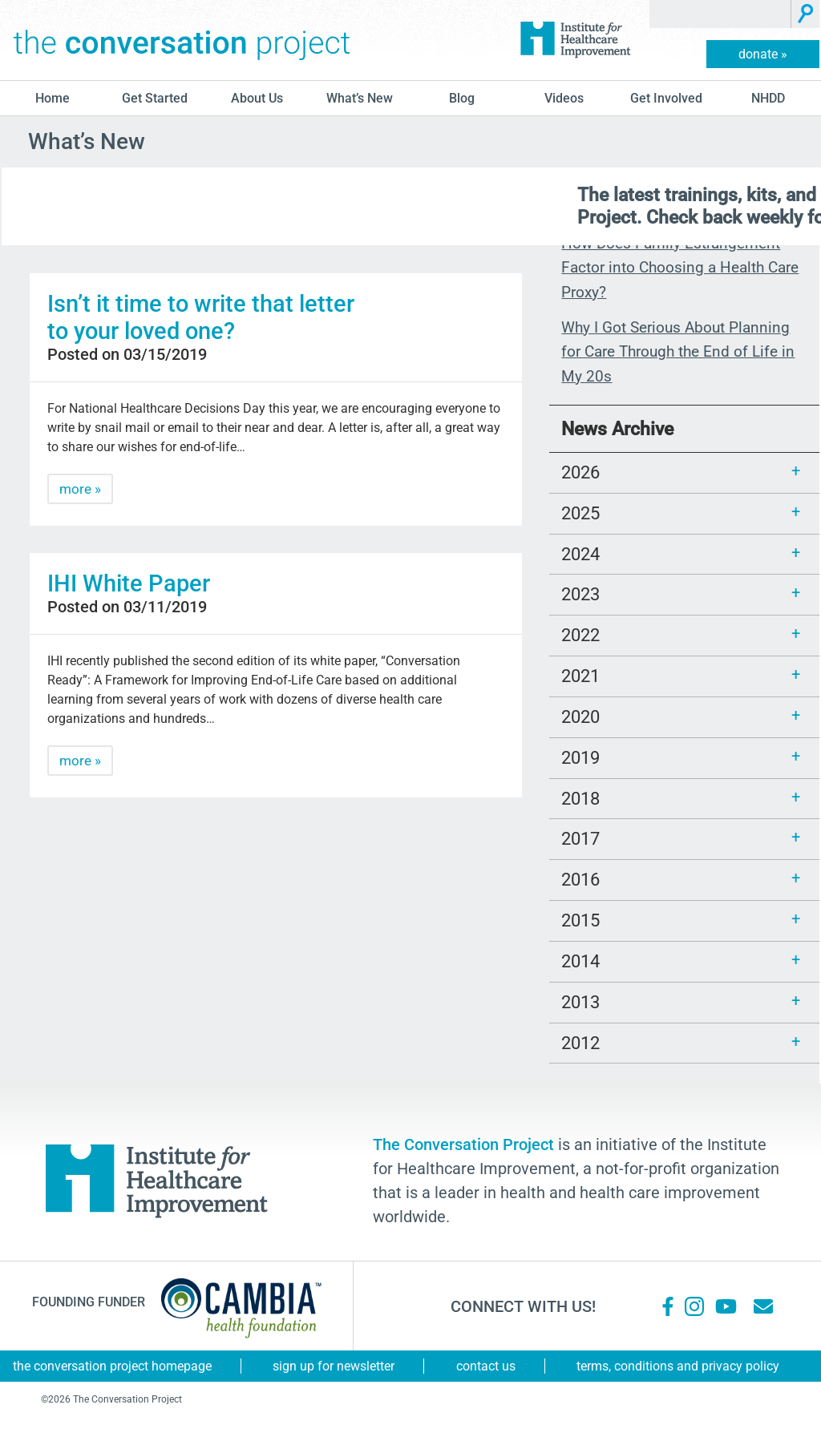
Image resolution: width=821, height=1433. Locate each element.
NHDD (768, 98)
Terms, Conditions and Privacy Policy (677, 1366)
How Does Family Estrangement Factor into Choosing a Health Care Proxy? (680, 267)
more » (80, 489)
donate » (762, 54)
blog (462, 98)
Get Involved (666, 98)
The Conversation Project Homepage (112, 1366)
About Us (257, 98)
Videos (564, 98)
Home (52, 98)
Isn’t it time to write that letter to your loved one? (200, 317)
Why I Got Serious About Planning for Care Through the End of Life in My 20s (678, 351)
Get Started (155, 98)
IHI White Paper (128, 583)
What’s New (359, 98)
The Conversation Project (182, 40)
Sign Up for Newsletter (333, 1366)
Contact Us (486, 1366)
